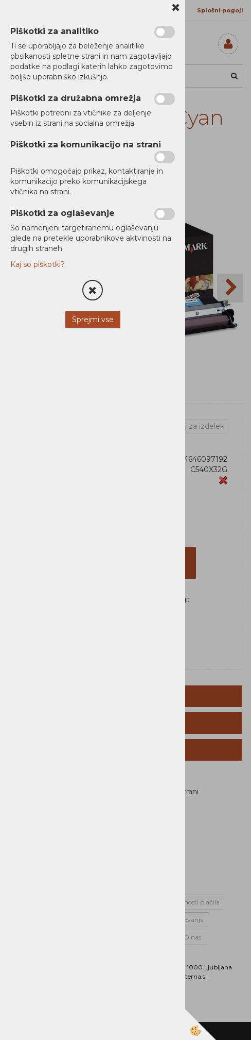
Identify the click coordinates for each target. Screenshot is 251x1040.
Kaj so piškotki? (37, 264)
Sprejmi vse (93, 319)
